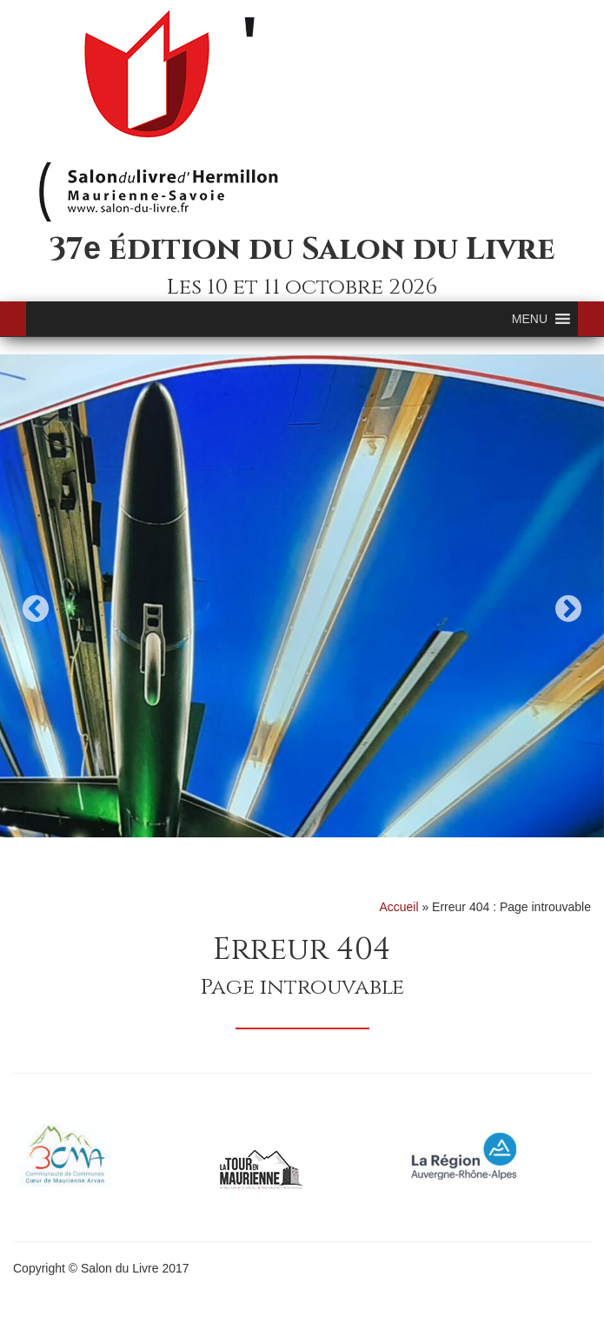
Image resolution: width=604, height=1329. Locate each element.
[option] (302, 595)
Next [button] (568, 608)
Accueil (398, 907)
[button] (530, 318)
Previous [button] (35, 608)
